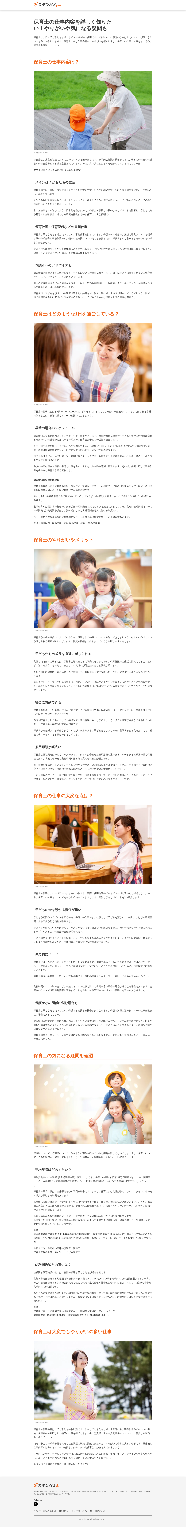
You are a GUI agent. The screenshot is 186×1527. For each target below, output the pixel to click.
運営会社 (100, 1511)
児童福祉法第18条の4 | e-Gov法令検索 (61, 170)
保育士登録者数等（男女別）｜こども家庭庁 (57, 1252)
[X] (36, 1504)
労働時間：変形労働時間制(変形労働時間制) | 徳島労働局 (70, 523)
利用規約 (63, 1511)
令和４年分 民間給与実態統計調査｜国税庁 (57, 1248)
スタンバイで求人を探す (45, 1511)
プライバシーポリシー (82, 1511)
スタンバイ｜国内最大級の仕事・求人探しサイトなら (61, 1464)
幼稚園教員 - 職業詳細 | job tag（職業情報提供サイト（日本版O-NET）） (72, 1315)
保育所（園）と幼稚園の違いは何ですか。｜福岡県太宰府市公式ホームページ (74, 1311)
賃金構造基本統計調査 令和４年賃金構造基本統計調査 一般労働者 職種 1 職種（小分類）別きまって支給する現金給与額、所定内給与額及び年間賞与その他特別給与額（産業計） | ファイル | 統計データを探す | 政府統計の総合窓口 (93, 1238)
